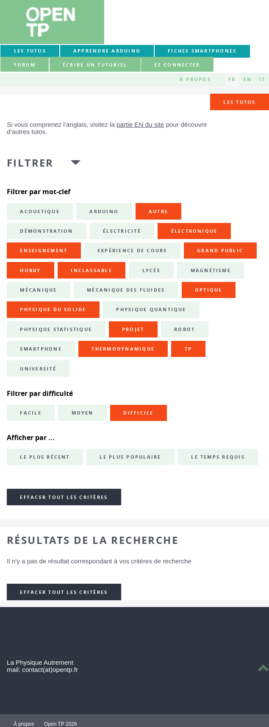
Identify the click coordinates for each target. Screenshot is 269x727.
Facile (30, 412)
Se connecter (177, 64)
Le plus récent (44, 457)
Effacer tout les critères (64, 497)
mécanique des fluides (126, 290)
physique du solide (53, 309)
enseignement (43, 250)
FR (232, 79)
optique (208, 290)
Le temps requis (218, 457)
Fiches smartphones (202, 50)
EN (248, 79)
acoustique (39, 211)
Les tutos (30, 50)
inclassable (91, 270)
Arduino (104, 211)
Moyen (83, 412)
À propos (195, 79)
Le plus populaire (130, 457)
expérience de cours (132, 250)
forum (25, 64)
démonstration (46, 231)
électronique (194, 231)
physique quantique (151, 309)
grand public (220, 250)
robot (184, 329)
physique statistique (56, 329)
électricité (122, 231)
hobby (30, 270)
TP (188, 348)
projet (133, 329)
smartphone (40, 348)
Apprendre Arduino (107, 50)
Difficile (138, 412)
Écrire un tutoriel (95, 64)
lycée (151, 270)
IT (262, 79)
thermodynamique (123, 348)
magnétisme (211, 270)
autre (158, 211)
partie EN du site (140, 124)
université (38, 368)
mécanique (38, 290)
